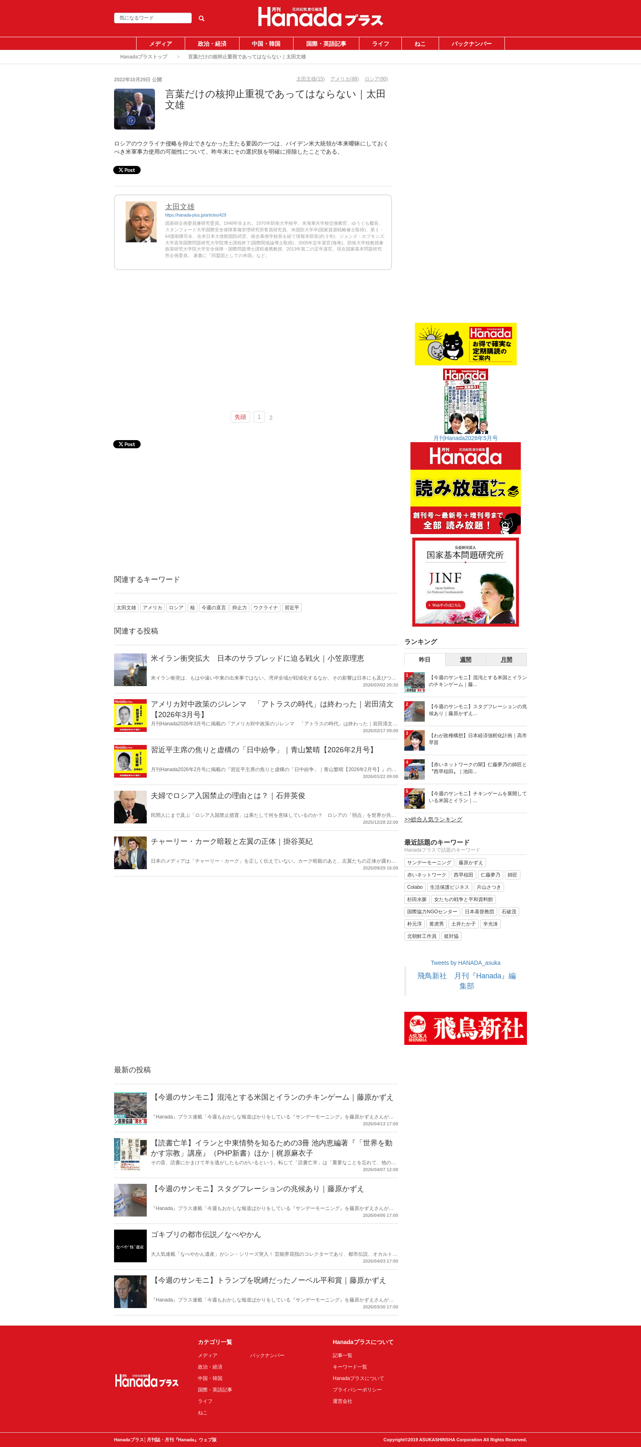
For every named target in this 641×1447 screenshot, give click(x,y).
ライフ (380, 43)
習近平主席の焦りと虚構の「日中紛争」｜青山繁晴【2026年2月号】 (264, 750)
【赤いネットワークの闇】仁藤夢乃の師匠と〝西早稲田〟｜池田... (478, 768)
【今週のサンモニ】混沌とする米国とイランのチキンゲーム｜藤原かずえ (272, 1097)
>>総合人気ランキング (433, 819)
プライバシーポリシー (357, 1390)
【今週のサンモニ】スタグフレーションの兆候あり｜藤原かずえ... (478, 710)
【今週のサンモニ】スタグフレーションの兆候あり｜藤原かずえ (257, 1189)
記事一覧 (342, 1355)
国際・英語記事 (326, 43)
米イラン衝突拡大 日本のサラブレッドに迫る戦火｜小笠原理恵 (257, 658)
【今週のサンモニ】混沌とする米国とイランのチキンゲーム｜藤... (478, 681)
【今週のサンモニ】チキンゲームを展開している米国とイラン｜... (478, 797)
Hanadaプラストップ (143, 57)
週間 (465, 659)
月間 (506, 659)
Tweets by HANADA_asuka (465, 962)
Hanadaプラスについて (358, 1378)
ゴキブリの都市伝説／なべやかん (206, 1234)
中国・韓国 (266, 43)
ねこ (420, 43)
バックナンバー (472, 43)
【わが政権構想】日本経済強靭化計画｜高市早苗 (478, 739)
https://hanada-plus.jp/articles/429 (195, 215)
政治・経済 (212, 43)
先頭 (240, 417)
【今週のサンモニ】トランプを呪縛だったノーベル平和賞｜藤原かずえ (268, 1280)
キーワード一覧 (350, 1367)
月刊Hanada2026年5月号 (465, 438)
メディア (160, 43)
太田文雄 (180, 207)
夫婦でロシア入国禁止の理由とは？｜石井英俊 (228, 796)
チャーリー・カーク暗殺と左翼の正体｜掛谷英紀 (232, 841)
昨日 (424, 659)
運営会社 (342, 1401)
